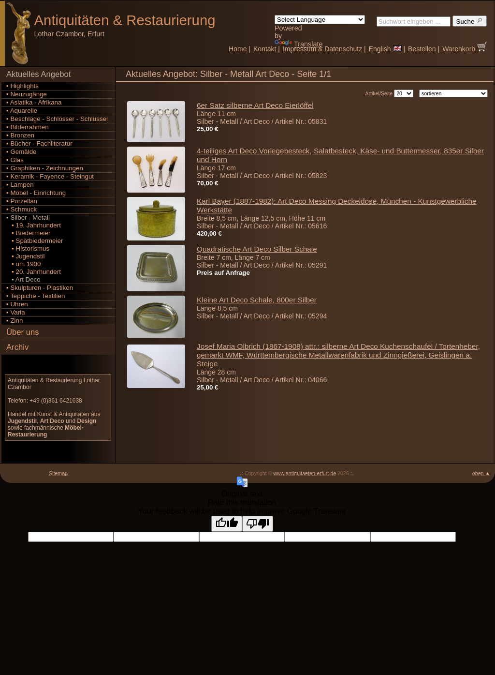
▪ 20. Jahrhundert (33, 271)
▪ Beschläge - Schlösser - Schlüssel (57, 118)
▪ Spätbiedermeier (34, 240)
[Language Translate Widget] (320, 19)
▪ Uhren (17, 304)
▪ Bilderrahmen (27, 127)
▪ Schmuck (21, 209)
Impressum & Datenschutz (322, 49)
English (385, 49)
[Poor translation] (257, 524)
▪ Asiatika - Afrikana (33, 102)
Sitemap (58, 473)
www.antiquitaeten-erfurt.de (304, 473)
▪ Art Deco (23, 279)
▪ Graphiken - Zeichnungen (44, 168)
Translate (298, 44)
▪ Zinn (14, 320)
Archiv (17, 347)
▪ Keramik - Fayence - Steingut (50, 176)
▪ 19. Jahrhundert (33, 225)
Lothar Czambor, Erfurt (69, 34)
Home (238, 49)
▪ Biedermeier (28, 233)
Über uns (22, 332)
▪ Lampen (20, 184)
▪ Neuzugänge (26, 94)
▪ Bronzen (20, 135)
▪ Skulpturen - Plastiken (39, 287)
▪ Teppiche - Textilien (35, 296)
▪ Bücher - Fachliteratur (39, 143)
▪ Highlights (22, 86)
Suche (469, 21)
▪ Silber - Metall (28, 217)
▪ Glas (15, 160)
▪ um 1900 (23, 264)
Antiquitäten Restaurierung (125, 20)
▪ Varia (15, 312)
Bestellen (422, 49)
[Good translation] (226, 524)
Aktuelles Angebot (38, 74)
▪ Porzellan (21, 201)
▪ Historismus (27, 248)
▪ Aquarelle (21, 110)
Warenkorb (464, 49)
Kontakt (264, 49)
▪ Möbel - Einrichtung (36, 192)
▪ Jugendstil (25, 256)
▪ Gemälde (21, 151)
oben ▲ (481, 473)
